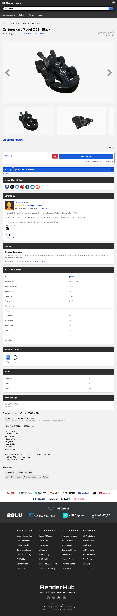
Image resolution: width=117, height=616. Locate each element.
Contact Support (23, 568)
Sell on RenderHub (24, 536)
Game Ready (9, 291)
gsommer (16, 33)
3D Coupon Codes (24, 550)
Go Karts (28, 472)
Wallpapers (87, 545)
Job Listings (88, 568)
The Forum (87, 559)
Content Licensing (24, 554)
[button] (113, 2)
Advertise (61, 592)
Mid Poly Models (30, 477)
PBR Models (43, 477)
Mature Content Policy (67, 607)
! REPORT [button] (110, 147)
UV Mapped (9, 325)
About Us (43, 592)
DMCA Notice (22, 559)
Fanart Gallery (89, 541)
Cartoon (20, 472)
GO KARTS (36, 23)
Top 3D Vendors (23, 541)
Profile (39, 205)
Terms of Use (51, 604)
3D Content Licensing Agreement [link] (35, 261)
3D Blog (86, 564)
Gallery (22, 15)
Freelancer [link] (39, 33)
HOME (5, 23)
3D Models (10, 472)
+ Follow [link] (43, 208)
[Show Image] (29, 121)
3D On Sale (43, 541)
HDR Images (66, 545)
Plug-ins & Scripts (68, 559)
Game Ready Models (13, 477)
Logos (52, 592)
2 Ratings (30, 205)
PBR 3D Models (45, 559)
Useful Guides (22, 564)
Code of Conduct (45, 607)
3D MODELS (14, 23)
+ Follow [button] (27, 33)
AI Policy (55, 607)
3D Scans (43, 550)
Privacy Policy (62, 604)
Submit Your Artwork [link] (13, 140)
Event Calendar (89, 554)
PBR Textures (67, 541)
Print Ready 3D (45, 554)
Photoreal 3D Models (48, 564)
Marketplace (9, 15)
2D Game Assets (68, 564)
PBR (6, 330)
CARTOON (25, 23)
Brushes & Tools (68, 554)
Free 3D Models (45, 536)
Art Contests (88, 550)
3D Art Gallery (89, 536)
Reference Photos (68, 550)
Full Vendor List (23, 545)
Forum (31, 15)
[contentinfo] (11, 8)
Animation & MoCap (47, 568)
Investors (71, 592)
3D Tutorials (66, 568)
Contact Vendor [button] (12, 238)
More (41, 15)
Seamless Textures (69, 536)
